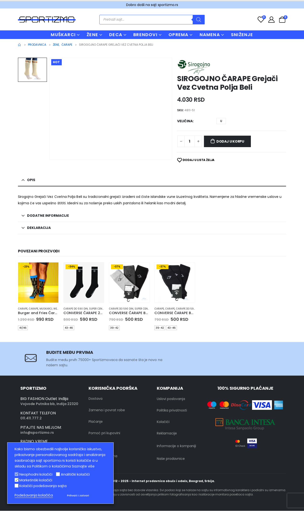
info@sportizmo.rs (37, 433)
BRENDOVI (145, 35)
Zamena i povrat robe (107, 410)
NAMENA (210, 35)
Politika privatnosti (172, 410)
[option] (32, 69)
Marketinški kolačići (35, 480)
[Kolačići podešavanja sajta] (16, 486)
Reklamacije (167, 433)
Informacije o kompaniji (176, 446)
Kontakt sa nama (103, 456)
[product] (38, 282)
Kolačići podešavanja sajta (43, 485)
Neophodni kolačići (35, 474)
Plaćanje (96, 422)
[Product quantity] (189, 141)
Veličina (185, 121)
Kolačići (163, 422)
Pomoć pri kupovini (104, 433)
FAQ (92, 445)
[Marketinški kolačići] (16, 480)
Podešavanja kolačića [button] (34, 495)
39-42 (114, 328)
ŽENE (92, 35)
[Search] (199, 19)
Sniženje (242, 35)
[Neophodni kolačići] (16, 474)
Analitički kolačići (75, 474)
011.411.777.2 (31, 418)
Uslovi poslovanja (171, 399)
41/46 (23, 328)
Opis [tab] (31, 180)
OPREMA (178, 35)
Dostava (95, 399)
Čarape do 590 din (75, 309)
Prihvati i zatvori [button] (78, 495)
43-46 (69, 328)
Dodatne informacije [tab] (48, 215)
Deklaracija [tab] (39, 227)
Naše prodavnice (171, 459)
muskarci (45, 309)
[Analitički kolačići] (58, 474)
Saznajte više (83, 466)
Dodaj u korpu (230, 141)
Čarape (23, 309)
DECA (115, 35)
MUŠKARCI (63, 35)
